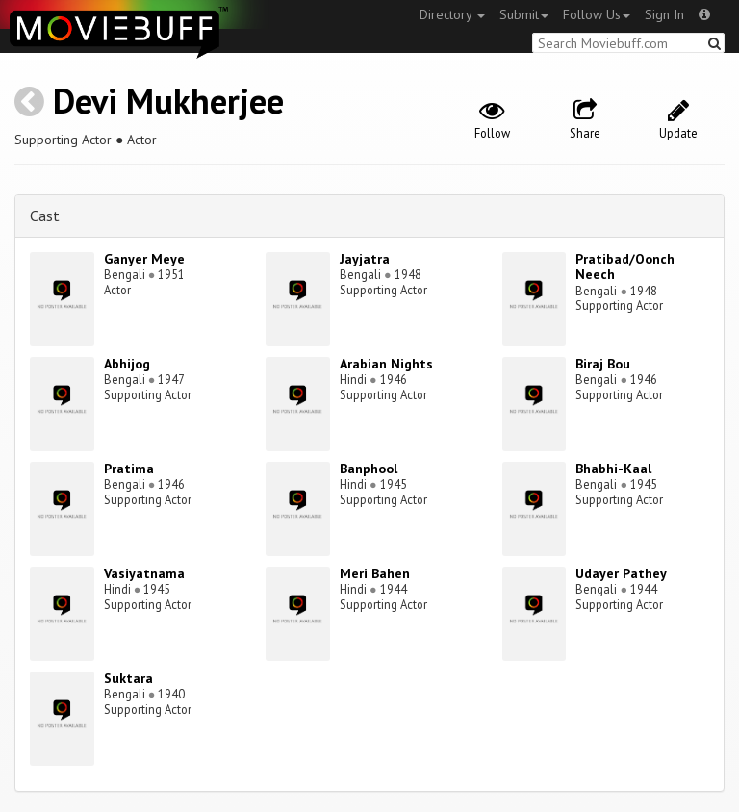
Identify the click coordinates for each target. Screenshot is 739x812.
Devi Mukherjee (168, 100)
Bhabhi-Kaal (613, 468)
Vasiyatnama (144, 573)
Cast (45, 215)
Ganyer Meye (144, 258)
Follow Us (596, 14)
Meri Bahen (375, 573)
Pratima (129, 468)
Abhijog (127, 363)
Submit (523, 14)
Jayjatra (365, 258)
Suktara (128, 678)
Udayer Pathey (621, 573)
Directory (452, 14)
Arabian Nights (386, 363)
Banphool (368, 468)
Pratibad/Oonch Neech (625, 267)
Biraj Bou (602, 363)
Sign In (664, 14)
